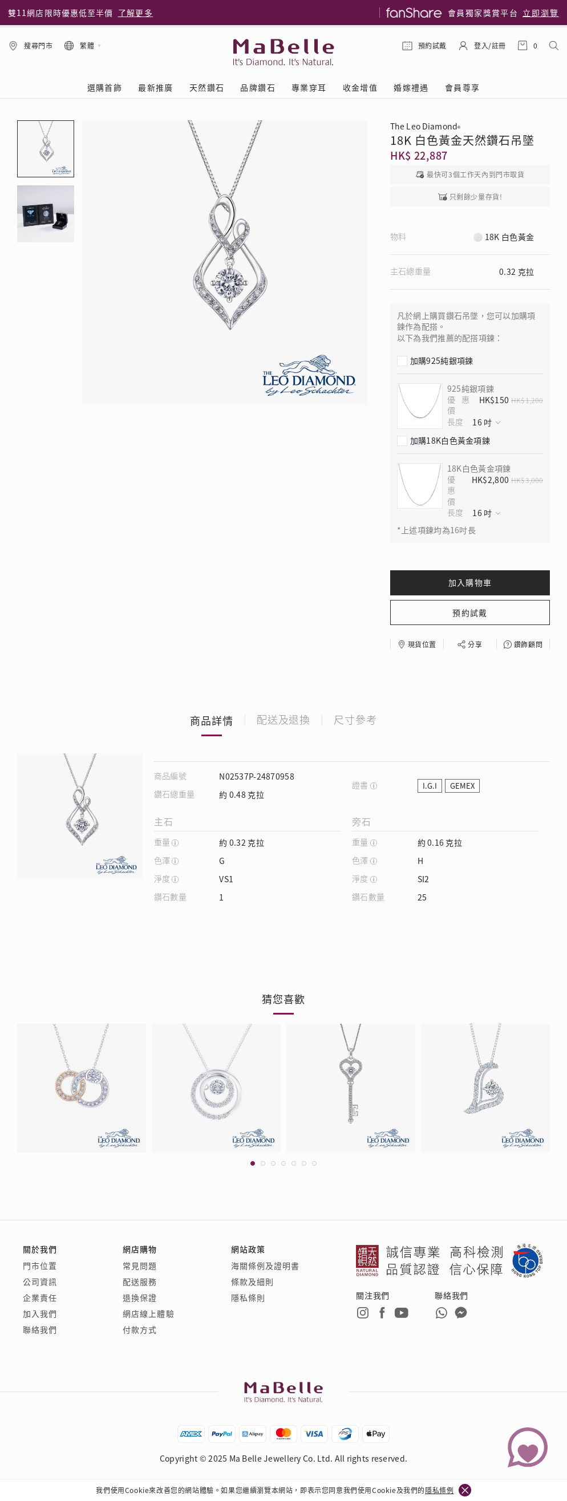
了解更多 (135, 12)
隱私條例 (439, 1490)
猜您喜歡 (283, 998)
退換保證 (140, 1297)
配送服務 (140, 1281)
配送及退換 (284, 720)
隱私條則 (248, 1297)
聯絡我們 (40, 1329)
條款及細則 (252, 1281)
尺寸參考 (355, 720)
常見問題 (140, 1265)
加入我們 (40, 1313)
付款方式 (140, 1329)
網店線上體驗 (149, 1313)
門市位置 (40, 1265)
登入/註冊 (490, 45)
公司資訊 (40, 1281)
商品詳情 (211, 720)
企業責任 (40, 1297)
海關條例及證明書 (265, 1265)
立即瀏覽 (541, 12)
